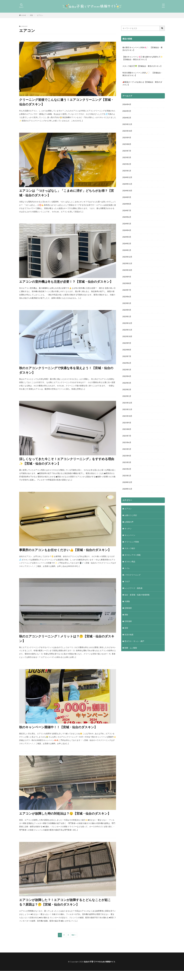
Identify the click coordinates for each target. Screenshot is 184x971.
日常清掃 (128, 622)
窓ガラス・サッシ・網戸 (134, 642)
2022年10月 (127, 337)
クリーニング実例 (131, 542)
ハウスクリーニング (132, 575)
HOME (23, 15)
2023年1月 (126, 317)
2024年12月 (127, 177)
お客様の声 (128, 522)
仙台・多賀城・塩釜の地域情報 (137, 595)
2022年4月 (126, 376)
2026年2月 (126, 118)
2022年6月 (126, 363)
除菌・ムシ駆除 (130, 648)
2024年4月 (126, 230)
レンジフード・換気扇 (133, 588)
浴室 (126, 628)
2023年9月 (126, 277)
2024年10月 (127, 191)
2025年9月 (126, 138)
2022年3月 (126, 383)
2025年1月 (126, 171)
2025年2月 (126, 164)
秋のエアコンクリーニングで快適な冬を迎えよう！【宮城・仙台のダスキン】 (66, 370)
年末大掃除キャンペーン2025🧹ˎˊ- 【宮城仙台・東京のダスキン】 (142, 74)
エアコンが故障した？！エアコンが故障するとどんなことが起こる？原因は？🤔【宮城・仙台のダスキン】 (65, 902)
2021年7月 (126, 436)
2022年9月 (126, 343)
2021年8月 (126, 429)
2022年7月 (126, 356)
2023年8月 (126, 283)
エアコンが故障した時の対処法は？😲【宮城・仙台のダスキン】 (65, 813)
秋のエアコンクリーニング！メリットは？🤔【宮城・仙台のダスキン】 (66, 638)
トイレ (127, 569)
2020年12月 (127, 482)
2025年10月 (127, 131)
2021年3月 (126, 463)
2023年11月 (127, 264)
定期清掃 (128, 608)
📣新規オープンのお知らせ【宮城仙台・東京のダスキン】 (142, 83)
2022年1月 (126, 396)
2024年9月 (126, 197)
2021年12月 (127, 403)
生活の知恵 (128, 635)
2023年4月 (126, 310)
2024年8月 (126, 204)
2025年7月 (126, 151)
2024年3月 (126, 237)
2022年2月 (126, 390)
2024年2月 (126, 244)
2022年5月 (126, 370)
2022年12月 (127, 323)
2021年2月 (126, 469)
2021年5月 (126, 449)
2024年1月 (126, 250)
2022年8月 (126, 350)
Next (73, 935)
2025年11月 (127, 124)
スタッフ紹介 (129, 549)
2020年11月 (127, 489)
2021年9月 (126, 423)
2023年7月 (126, 290)
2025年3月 (126, 157)
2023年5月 (126, 303)
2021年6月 (126, 443)
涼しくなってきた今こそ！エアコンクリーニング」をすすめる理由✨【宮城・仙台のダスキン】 (66, 461)
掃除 (31, 15)
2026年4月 (126, 104)
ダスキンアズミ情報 (132, 555)
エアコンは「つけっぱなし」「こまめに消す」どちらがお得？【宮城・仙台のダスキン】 (66, 193)
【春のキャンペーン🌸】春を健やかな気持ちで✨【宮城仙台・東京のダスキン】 (142, 58)
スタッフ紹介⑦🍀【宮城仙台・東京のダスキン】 (142, 66)
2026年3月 (126, 111)
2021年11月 (127, 410)
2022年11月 (127, 330)
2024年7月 (126, 210)
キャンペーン (129, 535)
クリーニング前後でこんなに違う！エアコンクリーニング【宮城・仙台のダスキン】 (66, 102)
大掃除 (127, 602)
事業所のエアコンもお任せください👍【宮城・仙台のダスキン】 (65, 550)
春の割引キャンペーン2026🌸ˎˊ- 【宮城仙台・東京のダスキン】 (142, 48)
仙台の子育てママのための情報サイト (100, 962)
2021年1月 (126, 476)
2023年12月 (127, 257)
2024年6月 (126, 217)
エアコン (40, 15)
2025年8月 (126, 144)
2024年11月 (127, 184)
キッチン (128, 529)
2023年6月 (126, 297)
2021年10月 (127, 416)
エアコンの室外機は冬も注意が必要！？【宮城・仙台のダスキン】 (66, 281)
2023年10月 (127, 270)
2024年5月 (126, 224)
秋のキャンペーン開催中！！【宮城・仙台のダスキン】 (58, 727)
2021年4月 (126, 456)
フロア (127, 582)
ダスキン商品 (129, 562)
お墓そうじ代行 (130, 516)
